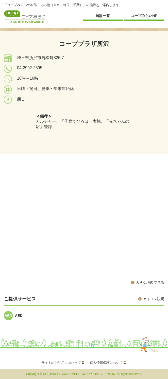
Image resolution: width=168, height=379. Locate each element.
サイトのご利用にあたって (61, 363)
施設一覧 (103, 16)
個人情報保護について (106, 363)
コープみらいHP (144, 16)
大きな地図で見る (150, 282)
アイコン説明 (153, 299)
